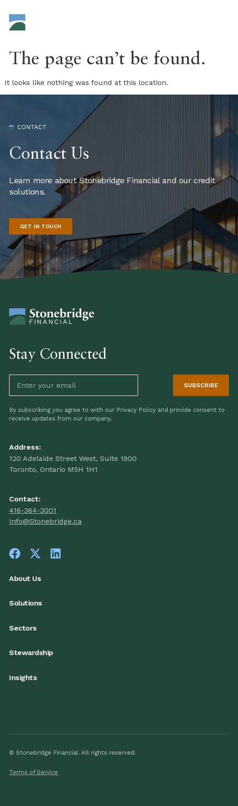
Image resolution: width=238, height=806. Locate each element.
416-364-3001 (32, 510)
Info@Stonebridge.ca (45, 521)
